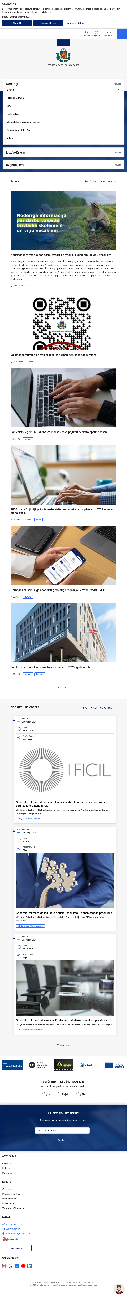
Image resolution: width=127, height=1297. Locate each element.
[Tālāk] (120, 1065)
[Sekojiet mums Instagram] (4, 1266)
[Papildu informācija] (16, 1239)
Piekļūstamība (9, 1198)
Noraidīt (17, 23)
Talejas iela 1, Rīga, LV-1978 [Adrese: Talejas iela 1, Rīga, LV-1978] (19, 1233)
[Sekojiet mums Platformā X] (11, 1266)
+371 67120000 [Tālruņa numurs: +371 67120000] (14, 1224)
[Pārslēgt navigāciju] (122, 34)
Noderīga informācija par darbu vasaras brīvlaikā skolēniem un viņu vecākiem (61, 255)
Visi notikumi (63, 1045)
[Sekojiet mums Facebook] (17, 1266)
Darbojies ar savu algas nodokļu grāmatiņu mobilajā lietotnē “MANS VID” (58, 590)
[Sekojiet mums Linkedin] (29, 1266)
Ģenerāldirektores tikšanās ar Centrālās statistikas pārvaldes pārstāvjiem (63, 1020)
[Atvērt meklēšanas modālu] (87, 34)
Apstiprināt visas (48, 23)
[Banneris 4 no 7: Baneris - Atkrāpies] (63, 1065)
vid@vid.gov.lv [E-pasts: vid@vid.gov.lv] (13, 1228)
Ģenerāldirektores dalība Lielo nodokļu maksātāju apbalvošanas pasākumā (64, 913)
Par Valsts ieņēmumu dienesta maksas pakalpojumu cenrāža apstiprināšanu (59, 432)
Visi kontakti (17, 1248)
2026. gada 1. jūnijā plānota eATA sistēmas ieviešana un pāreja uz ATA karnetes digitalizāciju (62, 511)
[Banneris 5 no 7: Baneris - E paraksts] (89, 1065)
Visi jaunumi (63, 687)
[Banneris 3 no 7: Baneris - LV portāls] (38, 1065)
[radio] (46, 1094)
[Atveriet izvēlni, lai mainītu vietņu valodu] (96, 34)
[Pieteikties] (62, 1140)
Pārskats (39, 674)
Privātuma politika (11, 1194)
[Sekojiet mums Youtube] (23, 1266)
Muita (38, 520)
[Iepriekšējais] (6, 1065)
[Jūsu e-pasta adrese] (62, 1130)
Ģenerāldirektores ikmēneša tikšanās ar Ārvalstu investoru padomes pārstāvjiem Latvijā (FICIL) (60, 803)
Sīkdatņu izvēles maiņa (13, 1208)
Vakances (7, 1163)
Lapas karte (8, 1203)
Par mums (7, 1173)
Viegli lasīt (7, 1189)
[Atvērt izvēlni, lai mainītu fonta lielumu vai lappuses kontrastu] (109, 34)
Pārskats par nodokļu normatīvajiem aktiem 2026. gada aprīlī (50, 667)
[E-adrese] (8, 1239)
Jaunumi (29, 286)
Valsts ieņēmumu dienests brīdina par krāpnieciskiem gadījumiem (53, 355)
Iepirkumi (6, 1168)
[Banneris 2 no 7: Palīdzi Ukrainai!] (12, 1065)
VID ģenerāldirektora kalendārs (30, 818)
